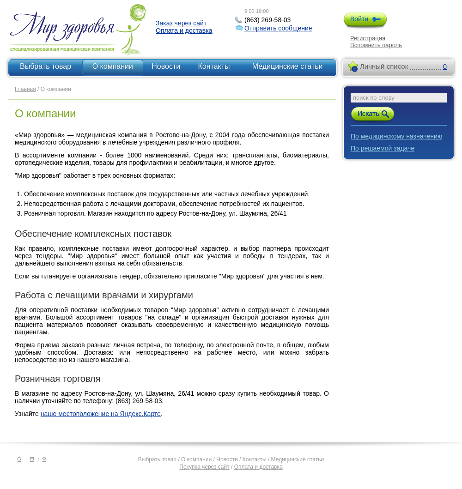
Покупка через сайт (204, 467)
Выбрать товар (45, 66)
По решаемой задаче (382, 148)
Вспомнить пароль (376, 45)
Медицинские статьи (287, 66)
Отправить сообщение (278, 28)
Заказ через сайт (181, 23)
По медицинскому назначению (396, 136)
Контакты (214, 66)
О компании (112, 66)
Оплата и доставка (184, 30)
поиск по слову (374, 97)
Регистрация (367, 38)
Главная (25, 89)
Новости (166, 66)
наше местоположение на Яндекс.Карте (101, 413)
